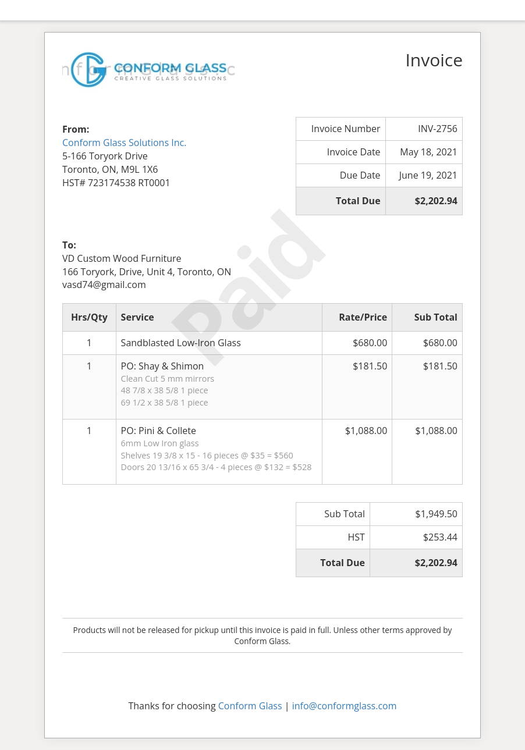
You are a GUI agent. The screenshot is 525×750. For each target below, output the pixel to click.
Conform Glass (250, 705)
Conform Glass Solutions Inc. (124, 142)
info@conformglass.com (344, 705)
